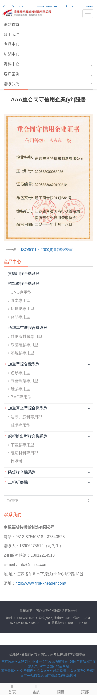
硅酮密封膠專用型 (26, 336)
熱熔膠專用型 (22, 353)
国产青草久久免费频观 (17, 671)
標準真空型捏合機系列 (28, 328)
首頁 (12, 688)
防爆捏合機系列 (22, 472)
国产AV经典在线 (32, 675)
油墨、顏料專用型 (26, 417)
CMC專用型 (21, 292)
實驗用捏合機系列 (24, 273)
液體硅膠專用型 (24, 345)
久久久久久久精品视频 (50, 671)
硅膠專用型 (20, 389)
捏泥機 (16, 461)
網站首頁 (11, 24)
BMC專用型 (21, 397)
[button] (91, 35)
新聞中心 (11, 54)
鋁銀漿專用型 (22, 309)
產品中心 (11, 44)
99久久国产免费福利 (81, 671)
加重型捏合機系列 (24, 364)
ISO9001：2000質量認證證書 (47, 250)
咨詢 (36, 688)
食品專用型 (20, 317)
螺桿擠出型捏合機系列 (28, 436)
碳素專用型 (20, 300)
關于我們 (11, 34)
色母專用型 (20, 373)
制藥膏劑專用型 (24, 381)
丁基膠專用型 (22, 445)
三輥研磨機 (18, 482)
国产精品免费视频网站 (61, 675)
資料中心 (11, 64)
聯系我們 (11, 84)
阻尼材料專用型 (24, 453)
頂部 (85, 688)
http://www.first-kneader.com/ (41, 583)
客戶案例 (11, 74)
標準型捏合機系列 (24, 283)
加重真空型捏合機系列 (28, 408)
